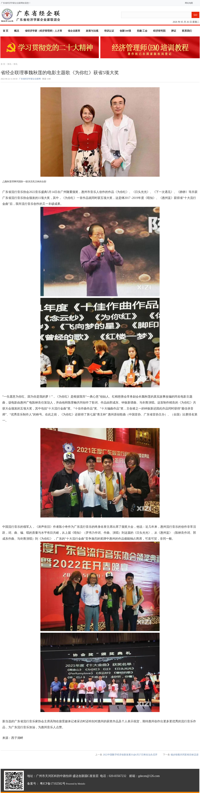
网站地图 (188, 3)
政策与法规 (92, 30)
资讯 (9, 64)
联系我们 (187, 30)
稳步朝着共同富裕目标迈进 (185, 754)
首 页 (5, 30)
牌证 (173, 30)
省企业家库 (74, 30)
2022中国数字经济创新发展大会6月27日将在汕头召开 (130, 754)
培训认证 (109, 30)
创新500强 (125, 30)
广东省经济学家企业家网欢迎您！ (16, 3)
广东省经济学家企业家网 (30, 79)
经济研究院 (159, 30)
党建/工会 (142, 30)
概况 (16, 30)
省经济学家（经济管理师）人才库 (43, 30)
